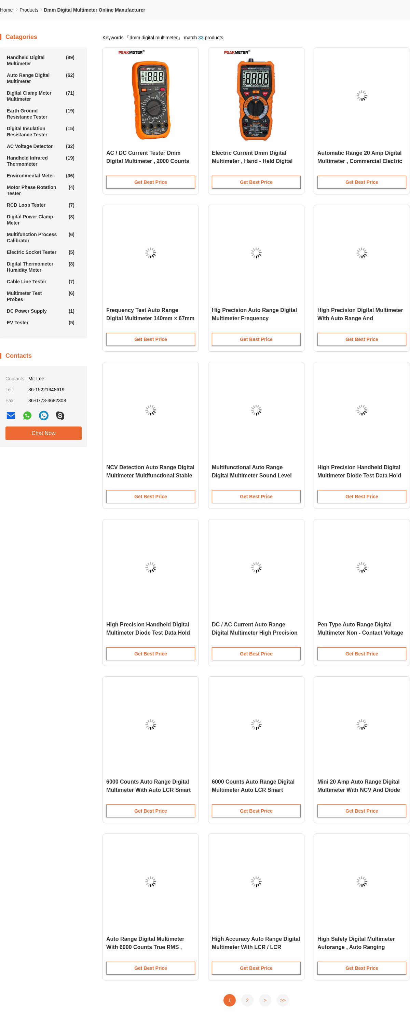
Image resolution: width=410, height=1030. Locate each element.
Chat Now (43, 433)
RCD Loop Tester (40, 205)
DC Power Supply (40, 311)
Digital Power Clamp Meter (40, 220)
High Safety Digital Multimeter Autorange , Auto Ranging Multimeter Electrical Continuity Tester (358, 948)
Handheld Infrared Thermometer (40, 161)
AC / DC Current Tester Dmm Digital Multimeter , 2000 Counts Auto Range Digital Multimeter (147, 161)
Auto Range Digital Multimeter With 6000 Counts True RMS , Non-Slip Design (145, 947)
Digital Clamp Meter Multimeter (40, 96)
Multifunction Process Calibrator (40, 237)
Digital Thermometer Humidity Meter (40, 267)
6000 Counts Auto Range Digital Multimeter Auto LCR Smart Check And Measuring (253, 790)
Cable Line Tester (40, 282)
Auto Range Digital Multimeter (40, 78)
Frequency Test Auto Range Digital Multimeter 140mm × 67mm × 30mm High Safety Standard (150, 318)
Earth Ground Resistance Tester (40, 114)
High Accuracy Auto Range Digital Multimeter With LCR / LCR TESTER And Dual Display (256, 947)
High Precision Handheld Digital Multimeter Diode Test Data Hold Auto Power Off (359, 475)
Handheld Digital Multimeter (40, 60)
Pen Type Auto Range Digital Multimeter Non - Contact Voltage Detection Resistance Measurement (360, 633)
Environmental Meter (40, 176)
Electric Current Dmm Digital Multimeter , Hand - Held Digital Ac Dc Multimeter (252, 161)
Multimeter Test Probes (40, 296)
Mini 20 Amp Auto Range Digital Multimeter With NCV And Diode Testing (358, 790)
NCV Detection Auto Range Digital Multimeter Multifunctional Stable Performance (150, 475)
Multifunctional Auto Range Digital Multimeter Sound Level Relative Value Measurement (252, 475)
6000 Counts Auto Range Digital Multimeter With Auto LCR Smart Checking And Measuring (148, 790)
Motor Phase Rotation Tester (40, 190)
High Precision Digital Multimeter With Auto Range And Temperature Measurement (360, 318)
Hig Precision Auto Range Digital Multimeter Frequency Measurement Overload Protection (254, 319)
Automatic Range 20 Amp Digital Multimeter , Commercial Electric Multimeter (359, 161)
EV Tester (40, 323)
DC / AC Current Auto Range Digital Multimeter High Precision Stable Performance (255, 633)
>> (283, 1000)
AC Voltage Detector (40, 146)
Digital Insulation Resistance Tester (40, 131)
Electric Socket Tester (40, 252)
